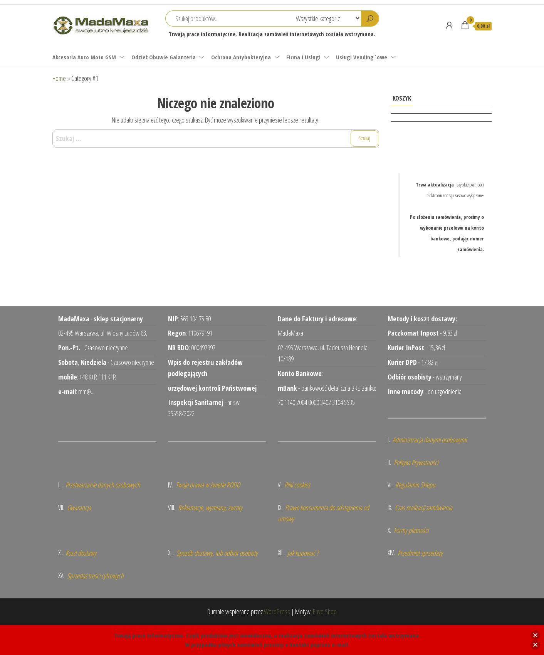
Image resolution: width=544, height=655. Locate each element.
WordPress (277, 611)
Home (59, 78)
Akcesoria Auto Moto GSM (84, 57)
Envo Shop (325, 611)
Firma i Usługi (303, 57)
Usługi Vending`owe (361, 57)
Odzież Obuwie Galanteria (163, 57)
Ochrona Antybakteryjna (241, 57)
